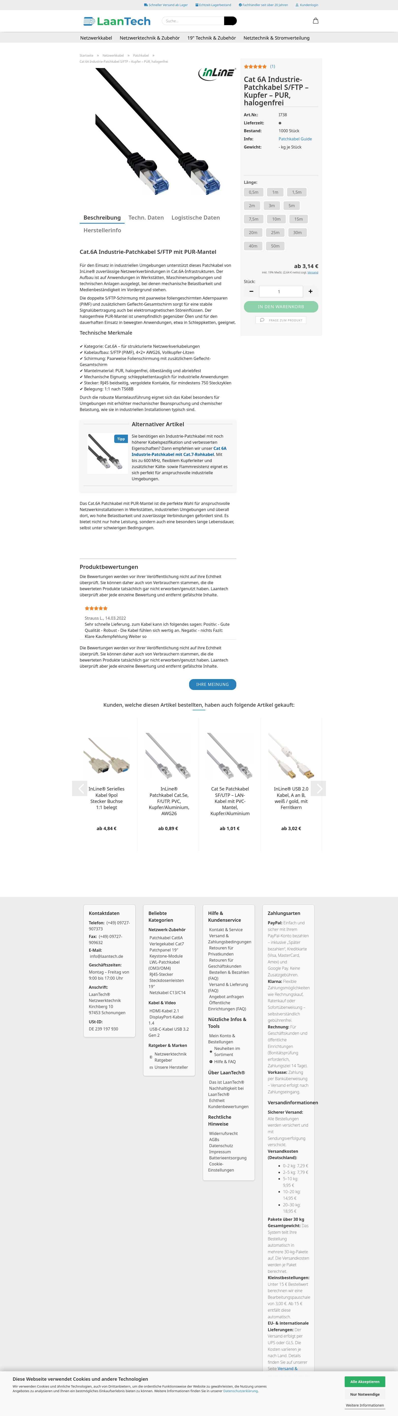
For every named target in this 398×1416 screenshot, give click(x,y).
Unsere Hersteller (169, 1067)
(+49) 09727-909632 (105, 939)
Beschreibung (102, 217)
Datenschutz (221, 1145)
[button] (315, 21)
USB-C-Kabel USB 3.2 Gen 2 (168, 1032)
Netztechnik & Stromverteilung (277, 38)
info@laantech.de (106, 956)
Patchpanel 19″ (164, 950)
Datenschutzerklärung (240, 1391)
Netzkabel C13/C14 (168, 992)
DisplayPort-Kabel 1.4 (165, 1020)
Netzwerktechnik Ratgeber (168, 1057)
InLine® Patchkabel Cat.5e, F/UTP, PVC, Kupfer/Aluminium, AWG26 (169, 801)
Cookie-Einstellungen (221, 1167)
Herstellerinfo (102, 230)
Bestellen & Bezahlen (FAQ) (228, 975)
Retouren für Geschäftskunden (224, 963)
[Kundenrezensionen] (259, 68)
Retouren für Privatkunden (221, 951)
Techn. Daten (146, 217)
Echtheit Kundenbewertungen (228, 1103)
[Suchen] (230, 21)
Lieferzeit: (254, 123)
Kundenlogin (307, 5)
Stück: (249, 281)
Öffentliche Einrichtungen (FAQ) (227, 1006)
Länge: (250, 182)
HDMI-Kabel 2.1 (164, 1011)
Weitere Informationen (365, 1405)
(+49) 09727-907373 (109, 926)
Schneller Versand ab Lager (166, 5)
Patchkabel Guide (295, 139)
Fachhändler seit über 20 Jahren (263, 5)
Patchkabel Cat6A (166, 938)
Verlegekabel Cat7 (167, 944)
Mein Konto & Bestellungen (221, 1039)
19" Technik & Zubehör (211, 38)
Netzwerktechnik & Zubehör (150, 38)
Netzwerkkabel (96, 38)
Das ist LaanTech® (226, 1082)
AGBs (214, 1139)
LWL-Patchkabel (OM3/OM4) (164, 965)
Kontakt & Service (226, 929)
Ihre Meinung (212, 684)
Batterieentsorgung (228, 1158)
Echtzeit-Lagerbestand (213, 5)
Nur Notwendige (365, 1394)
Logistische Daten (196, 217)
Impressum (220, 1152)
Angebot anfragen (226, 996)
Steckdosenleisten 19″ (166, 983)
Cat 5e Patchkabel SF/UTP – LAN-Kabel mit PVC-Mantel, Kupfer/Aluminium (230, 801)
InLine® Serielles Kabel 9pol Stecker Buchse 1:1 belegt (106, 798)
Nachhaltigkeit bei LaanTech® (226, 1091)
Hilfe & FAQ (222, 1061)
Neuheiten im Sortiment (224, 1051)
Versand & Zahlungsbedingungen (230, 939)
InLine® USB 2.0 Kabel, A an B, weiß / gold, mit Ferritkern (291, 798)
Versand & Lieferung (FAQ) (228, 987)
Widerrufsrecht (223, 1133)
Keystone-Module (166, 956)
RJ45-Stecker (161, 974)
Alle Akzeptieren (365, 1381)
